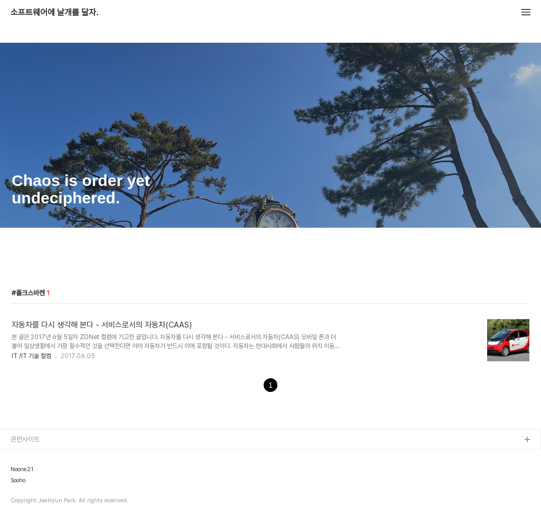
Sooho (18, 481)
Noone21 (22, 469)
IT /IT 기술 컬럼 (31, 356)
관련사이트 (25, 439)
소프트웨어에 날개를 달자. (54, 12)
